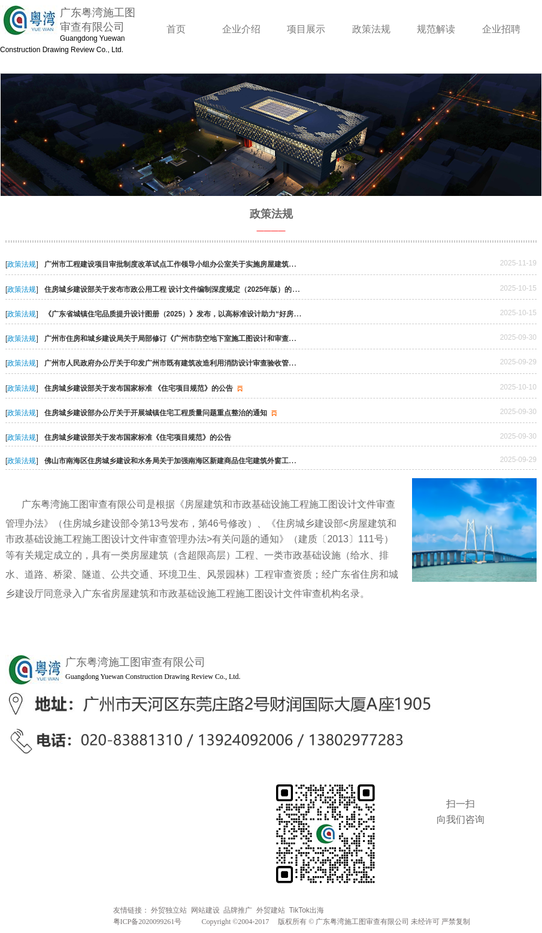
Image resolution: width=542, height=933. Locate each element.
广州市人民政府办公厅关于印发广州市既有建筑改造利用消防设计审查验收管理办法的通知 (194, 363)
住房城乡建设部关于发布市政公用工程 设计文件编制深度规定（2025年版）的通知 (181, 289)
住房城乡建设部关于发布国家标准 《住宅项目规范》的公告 (145, 388)
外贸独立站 (169, 910)
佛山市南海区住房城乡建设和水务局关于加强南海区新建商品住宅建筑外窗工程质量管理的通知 (195, 461)
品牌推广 (237, 910)
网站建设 (205, 910)
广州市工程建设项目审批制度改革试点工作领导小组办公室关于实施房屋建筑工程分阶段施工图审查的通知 (219, 264)
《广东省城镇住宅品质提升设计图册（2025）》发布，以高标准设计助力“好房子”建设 (187, 314)
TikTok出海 (306, 910)
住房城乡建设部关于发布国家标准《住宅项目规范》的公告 (137, 437)
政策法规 (21, 264)
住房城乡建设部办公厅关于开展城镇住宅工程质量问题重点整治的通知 (161, 413)
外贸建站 (270, 910)
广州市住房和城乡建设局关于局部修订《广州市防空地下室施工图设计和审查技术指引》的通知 (201, 338)
